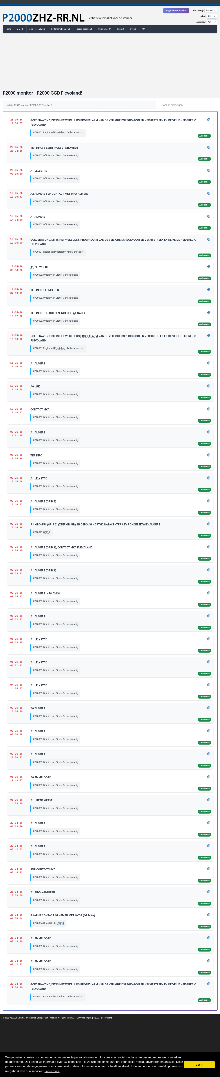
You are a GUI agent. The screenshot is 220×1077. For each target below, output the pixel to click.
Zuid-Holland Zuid (37, 29)
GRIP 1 (51, 547)
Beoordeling (106, 1017)
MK (143, 29)
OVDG (56, 593)
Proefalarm (60, 132)
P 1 (32, 524)
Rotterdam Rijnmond (60, 29)
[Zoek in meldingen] (188, 105)
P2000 (71, 1017)
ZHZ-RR (20, 29)
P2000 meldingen (83, 1017)
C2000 (96, 1017)
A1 (32, 170)
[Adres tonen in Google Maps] (208, 120)
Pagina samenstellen (176, 10)
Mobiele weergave (58, 1017)
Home (8, 29)
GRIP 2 (51, 501)
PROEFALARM (89, 120)
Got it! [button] (199, 1064)
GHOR (60, 923)
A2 (32, 193)
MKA (74, 193)
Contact (120, 29)
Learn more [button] (52, 1071)
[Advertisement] (110, 59)
